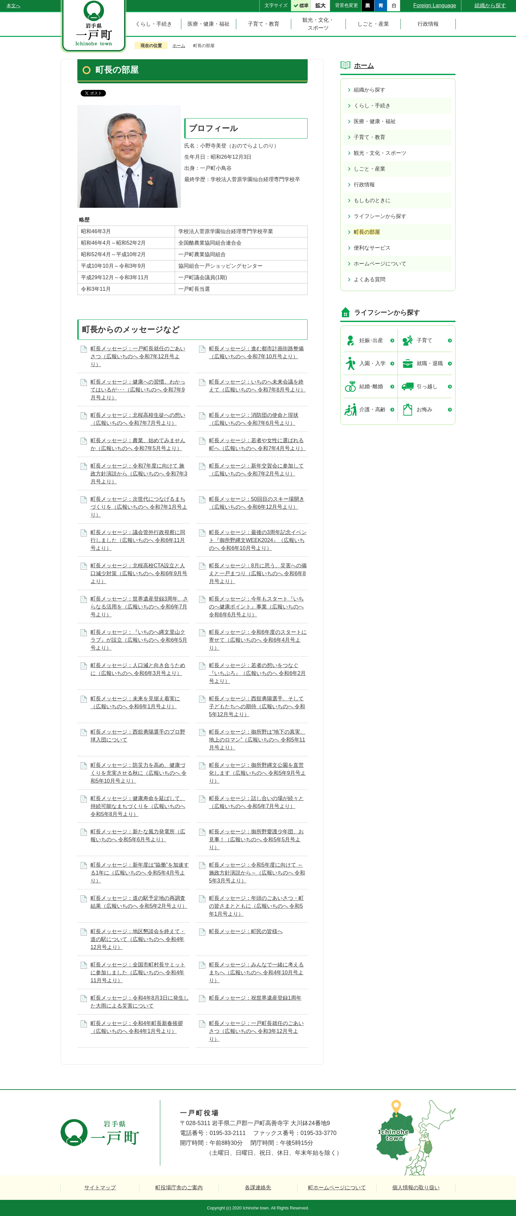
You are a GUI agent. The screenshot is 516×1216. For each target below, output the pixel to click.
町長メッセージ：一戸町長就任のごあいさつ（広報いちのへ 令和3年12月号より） (256, 1031)
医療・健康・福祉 (375, 121)
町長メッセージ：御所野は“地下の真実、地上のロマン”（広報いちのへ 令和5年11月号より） (257, 739)
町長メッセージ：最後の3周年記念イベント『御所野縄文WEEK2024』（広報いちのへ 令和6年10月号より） (258, 540)
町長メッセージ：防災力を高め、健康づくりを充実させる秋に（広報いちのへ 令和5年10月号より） (138, 773)
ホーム (178, 45)
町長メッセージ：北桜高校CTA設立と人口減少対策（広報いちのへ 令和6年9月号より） (138, 573)
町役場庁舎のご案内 (179, 1187)
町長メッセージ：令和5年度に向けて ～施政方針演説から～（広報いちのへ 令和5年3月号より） (257, 872)
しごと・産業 (369, 169)
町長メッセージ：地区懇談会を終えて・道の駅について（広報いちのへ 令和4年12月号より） (137, 939)
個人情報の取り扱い (416, 1187)
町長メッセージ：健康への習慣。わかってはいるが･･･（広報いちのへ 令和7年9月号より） (137, 389)
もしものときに (372, 200)
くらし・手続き (372, 105)
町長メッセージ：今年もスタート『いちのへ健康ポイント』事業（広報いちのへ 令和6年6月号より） (256, 606)
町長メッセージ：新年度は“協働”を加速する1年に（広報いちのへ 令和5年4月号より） (139, 872)
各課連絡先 (258, 1187)
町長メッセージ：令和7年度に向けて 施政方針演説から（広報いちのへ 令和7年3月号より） (138, 473)
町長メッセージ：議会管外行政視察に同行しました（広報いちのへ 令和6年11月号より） (137, 540)
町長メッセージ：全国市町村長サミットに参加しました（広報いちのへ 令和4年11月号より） (137, 972)
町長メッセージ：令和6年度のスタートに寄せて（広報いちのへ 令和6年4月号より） (258, 640)
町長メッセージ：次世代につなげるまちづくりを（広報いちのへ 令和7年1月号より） (138, 507)
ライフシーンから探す (380, 216)
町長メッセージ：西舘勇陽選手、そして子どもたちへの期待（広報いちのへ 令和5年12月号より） (257, 706)
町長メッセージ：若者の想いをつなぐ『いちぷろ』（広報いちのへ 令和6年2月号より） (257, 673)
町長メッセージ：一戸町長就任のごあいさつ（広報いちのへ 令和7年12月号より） (137, 356)
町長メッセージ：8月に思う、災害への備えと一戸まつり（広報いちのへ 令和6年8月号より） (258, 573)
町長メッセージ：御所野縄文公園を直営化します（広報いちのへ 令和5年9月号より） (257, 773)
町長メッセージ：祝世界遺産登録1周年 (255, 998)
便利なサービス (372, 248)
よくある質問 (369, 279)
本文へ (13, 5)
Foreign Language (434, 5)
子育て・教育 (369, 137)
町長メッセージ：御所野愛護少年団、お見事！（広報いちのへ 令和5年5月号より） (256, 839)
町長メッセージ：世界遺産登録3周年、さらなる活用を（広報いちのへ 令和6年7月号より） (139, 606)
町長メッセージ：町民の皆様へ (246, 931)
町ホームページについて (337, 1187)
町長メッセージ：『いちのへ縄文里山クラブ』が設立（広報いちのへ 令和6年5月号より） (138, 640)
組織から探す (490, 5)
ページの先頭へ (489, 1063)
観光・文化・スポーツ (380, 153)
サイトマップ (100, 1187)
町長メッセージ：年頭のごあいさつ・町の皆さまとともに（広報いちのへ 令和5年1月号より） (256, 906)
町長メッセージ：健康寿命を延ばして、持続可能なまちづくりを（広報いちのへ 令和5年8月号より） (137, 806)
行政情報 (364, 184)
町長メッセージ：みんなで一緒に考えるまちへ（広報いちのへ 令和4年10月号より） (256, 972)
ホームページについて (380, 263)
